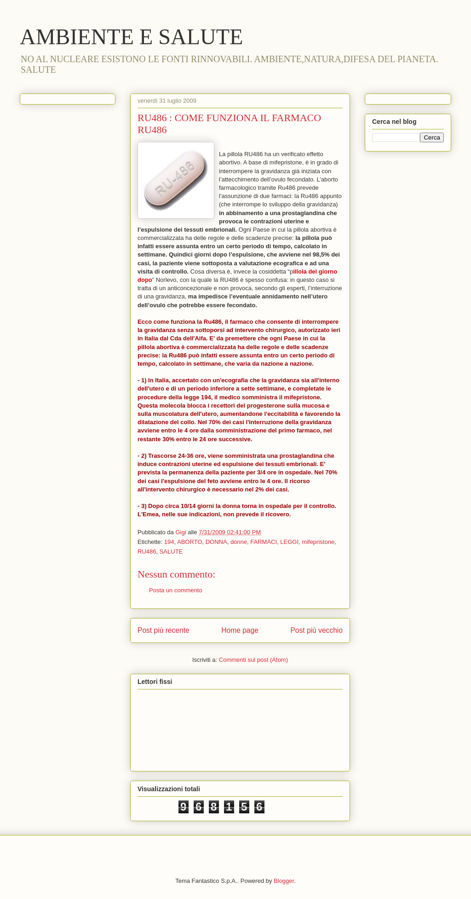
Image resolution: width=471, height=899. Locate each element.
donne (238, 541)
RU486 (147, 551)
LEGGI (289, 541)
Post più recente (164, 630)
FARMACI (263, 541)
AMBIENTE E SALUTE (131, 36)
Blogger (284, 880)
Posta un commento (175, 590)
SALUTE (171, 551)
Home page (239, 630)
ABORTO (189, 541)
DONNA (216, 541)
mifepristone (318, 541)
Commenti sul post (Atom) (253, 659)
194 (169, 541)
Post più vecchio (316, 630)
